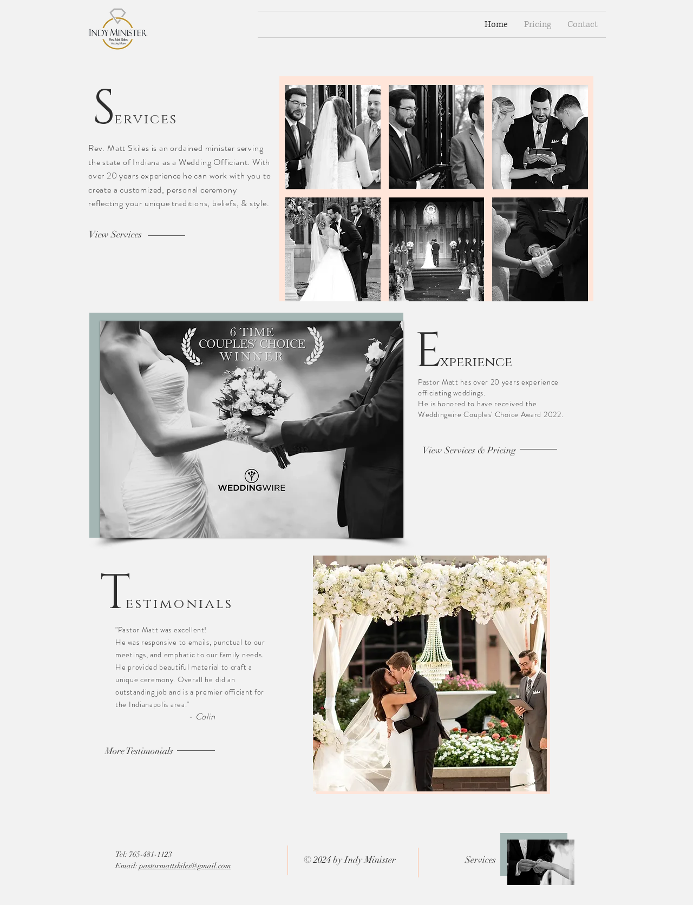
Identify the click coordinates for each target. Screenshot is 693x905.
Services (480, 860)
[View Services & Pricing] (469, 450)
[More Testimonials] (139, 751)
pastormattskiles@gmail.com (185, 865)
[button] (333, 137)
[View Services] (115, 234)
